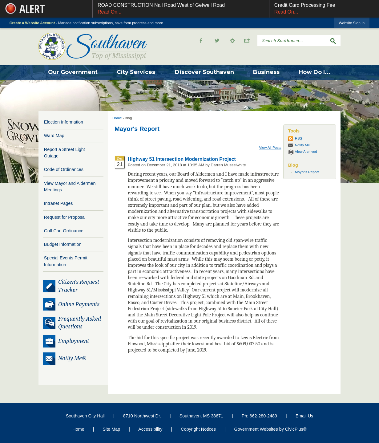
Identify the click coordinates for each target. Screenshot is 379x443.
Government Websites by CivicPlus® (270, 429)
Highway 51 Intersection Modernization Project (182, 159)
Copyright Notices (198, 429)
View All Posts (270, 147)
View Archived (306, 151)
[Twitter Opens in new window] (217, 40)
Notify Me (302, 145)
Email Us (304, 415)
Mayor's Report (137, 128)
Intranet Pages (58, 203)
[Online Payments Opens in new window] (73, 305)
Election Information (63, 122)
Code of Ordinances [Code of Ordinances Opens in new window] (63, 169)
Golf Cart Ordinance (63, 230)
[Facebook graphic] (201, 40)
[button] (237, 40)
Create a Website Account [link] (32, 23)
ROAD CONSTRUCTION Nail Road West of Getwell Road (181, 9)
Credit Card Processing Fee (324, 9)
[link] (351, 23)
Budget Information (63, 244)
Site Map (111, 429)
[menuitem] (72, 72)
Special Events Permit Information (65, 261)
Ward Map (54, 135)
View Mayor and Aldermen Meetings (70, 187)
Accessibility (150, 429)
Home (117, 118)
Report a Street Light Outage (64, 153)
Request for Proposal (65, 217)
